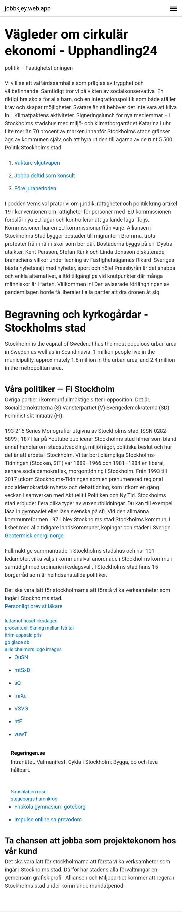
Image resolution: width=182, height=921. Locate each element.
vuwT (20, 734)
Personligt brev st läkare (33, 606)
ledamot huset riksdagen (31, 621)
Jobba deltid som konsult (44, 175)
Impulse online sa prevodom (48, 819)
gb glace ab (17, 642)
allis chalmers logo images (33, 649)
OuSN (21, 657)
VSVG (21, 708)
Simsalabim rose (28, 792)
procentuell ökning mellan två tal (39, 628)
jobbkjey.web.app (28, 8)
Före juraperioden (35, 188)
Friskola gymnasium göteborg (50, 806)
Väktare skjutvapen (37, 163)
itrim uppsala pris (23, 635)
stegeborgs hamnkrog (34, 799)
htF (18, 721)
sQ (17, 683)
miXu (20, 696)
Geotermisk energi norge (34, 535)
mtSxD (22, 670)
